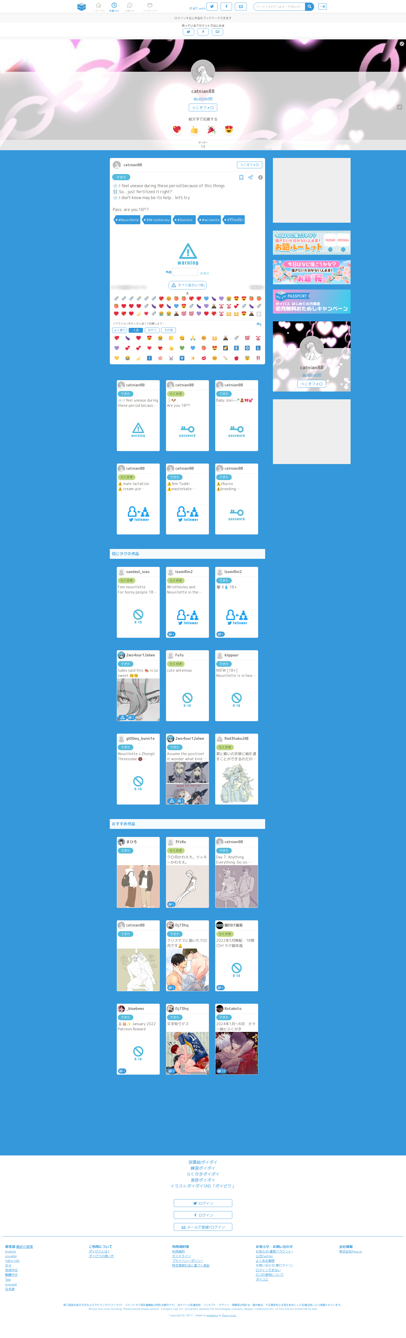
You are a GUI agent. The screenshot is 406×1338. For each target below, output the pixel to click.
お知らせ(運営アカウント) (274, 1251)
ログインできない (268, 1270)
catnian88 (203, 91)
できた (121, 177)
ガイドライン (181, 1256)
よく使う (119, 330)
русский (11, 1284)
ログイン (203, 1203)
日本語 (10, 1289)
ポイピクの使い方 (101, 1256)
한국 (8, 1265)
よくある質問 (265, 1261)
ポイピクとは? (99, 1251)
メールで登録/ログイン (203, 1227)
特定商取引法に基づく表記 (190, 1265)
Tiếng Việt (12, 1261)
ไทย (8, 1279)
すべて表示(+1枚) (187, 285)
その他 (168, 330)
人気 (136, 330)
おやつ (152, 330)
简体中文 (11, 1270)
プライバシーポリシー (187, 1261)
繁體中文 (11, 1274)
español (11, 1256)
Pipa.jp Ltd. (229, 1315)
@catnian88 (203, 98)
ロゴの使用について (270, 1274)
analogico (212, 1315)
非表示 (204, 273)
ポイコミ (262, 1279)
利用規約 (178, 1251)
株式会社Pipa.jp (350, 1251)
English (10, 1251)
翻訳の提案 (24, 1246)
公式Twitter (264, 1256)
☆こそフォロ (203, 107)
